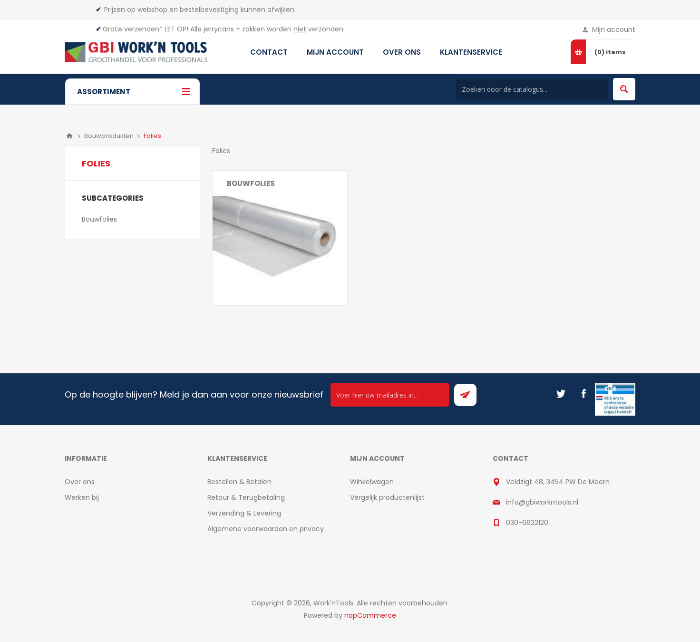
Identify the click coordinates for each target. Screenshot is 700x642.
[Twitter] (560, 393)
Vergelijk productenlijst (387, 497)
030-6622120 (527, 522)
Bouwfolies (251, 183)
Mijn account (613, 29)
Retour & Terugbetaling (246, 497)
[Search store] (532, 89)
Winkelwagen (372, 481)
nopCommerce (370, 615)
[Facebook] (583, 393)
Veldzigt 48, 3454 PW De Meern (558, 481)
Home (69, 136)
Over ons (80, 481)
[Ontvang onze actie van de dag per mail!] (390, 395)
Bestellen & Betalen (239, 481)
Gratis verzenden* (133, 29)
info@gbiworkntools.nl (542, 502)
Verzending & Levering (244, 513)
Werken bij (82, 497)
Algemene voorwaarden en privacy (265, 529)
